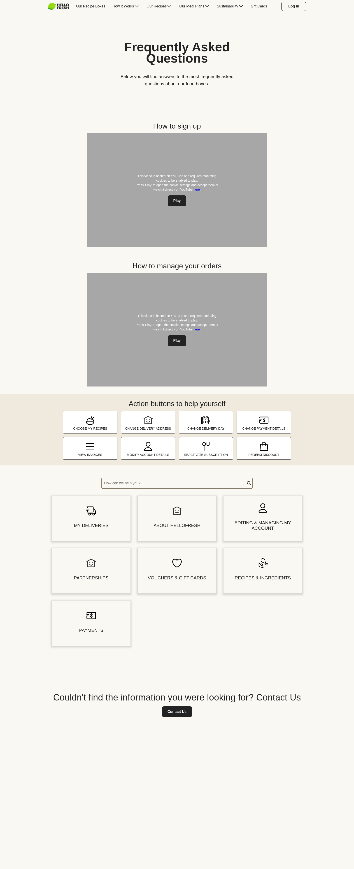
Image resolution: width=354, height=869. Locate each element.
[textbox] (177, 483)
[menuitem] (60, 6)
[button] (249, 483)
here (196, 189)
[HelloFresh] (58, 6)
